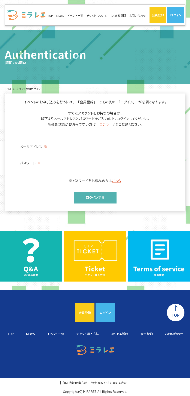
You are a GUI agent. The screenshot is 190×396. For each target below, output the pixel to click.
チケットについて (97, 15)
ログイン (175, 15)
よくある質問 (118, 15)
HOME (8, 89)
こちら (116, 180)
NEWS (60, 15)
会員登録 (158, 15)
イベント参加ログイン (28, 89)
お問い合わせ (137, 15)
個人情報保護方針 (75, 382)
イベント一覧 (75, 15)
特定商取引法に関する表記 (109, 382)
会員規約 (147, 334)
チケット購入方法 (87, 334)
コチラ (104, 124)
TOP (50, 15)
